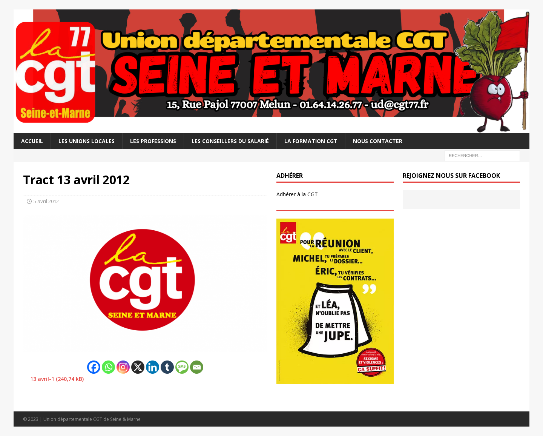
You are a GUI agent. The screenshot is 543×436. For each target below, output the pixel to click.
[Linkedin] (152, 367)
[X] (137, 367)
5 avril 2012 (46, 201)
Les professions (153, 141)
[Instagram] (123, 367)
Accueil (32, 141)
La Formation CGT (310, 141)
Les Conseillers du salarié (230, 141)
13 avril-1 (42, 378)
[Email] (196, 367)
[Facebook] (93, 367)
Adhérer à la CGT (297, 194)
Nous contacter (377, 141)
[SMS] (182, 367)
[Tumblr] (167, 367)
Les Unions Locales (86, 141)
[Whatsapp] (108, 367)
